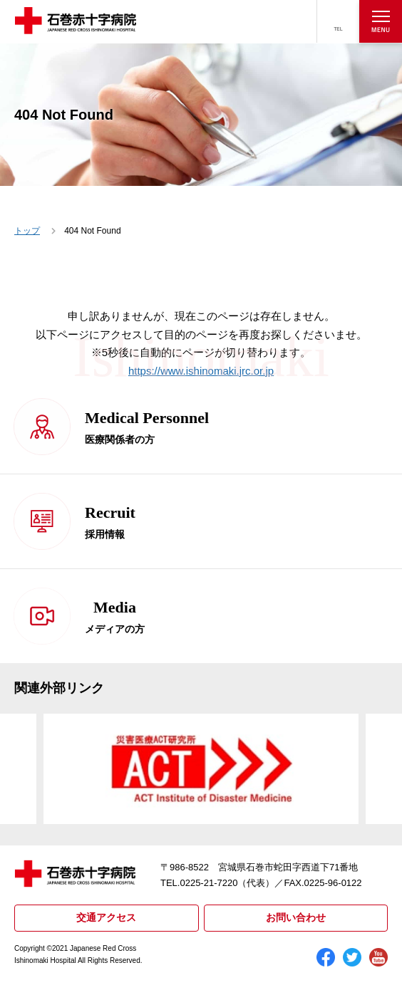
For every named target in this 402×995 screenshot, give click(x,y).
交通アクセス (106, 917)
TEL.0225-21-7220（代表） (217, 882)
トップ (27, 231)
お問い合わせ (296, 917)
